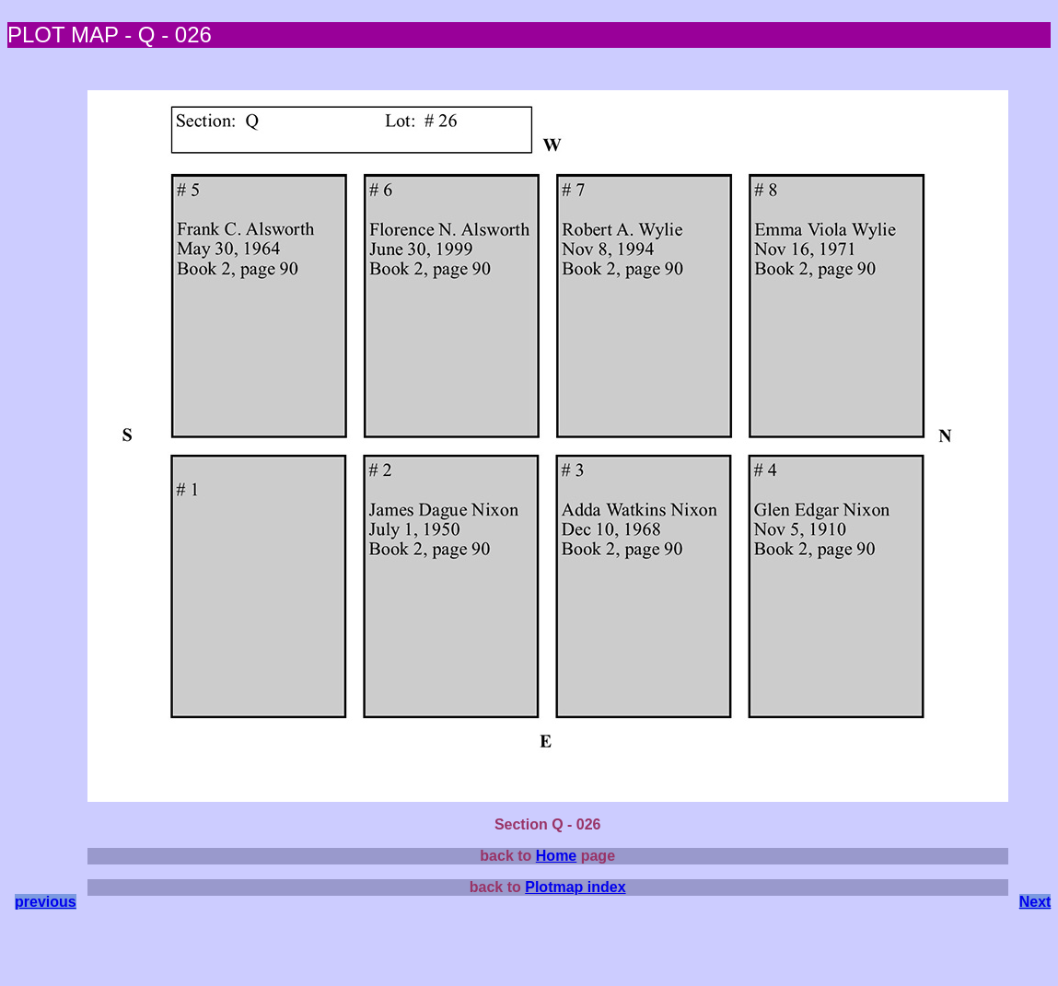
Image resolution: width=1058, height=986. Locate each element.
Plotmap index (575, 887)
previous (45, 902)
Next (1035, 902)
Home (556, 856)
